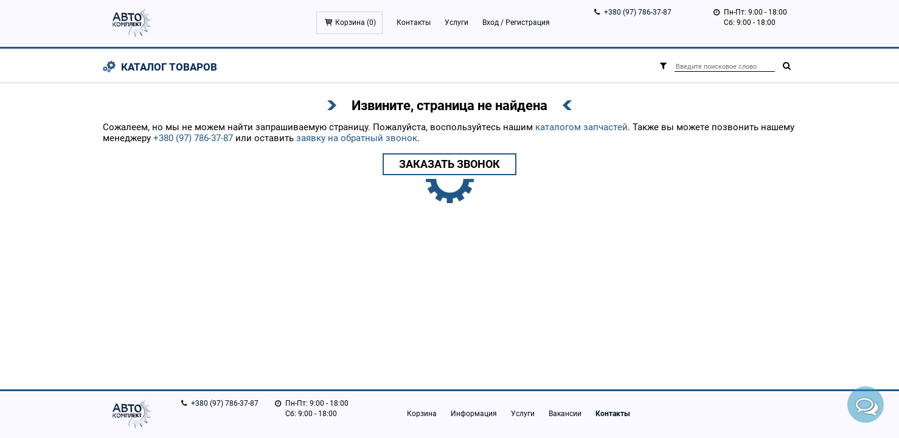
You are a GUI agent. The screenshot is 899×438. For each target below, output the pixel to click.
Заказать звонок (449, 164)
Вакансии (565, 413)
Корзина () (355, 22)
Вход (490, 22)
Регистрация (527, 22)
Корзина (422, 413)
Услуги (456, 22)
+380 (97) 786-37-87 (638, 12)
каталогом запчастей (581, 127)
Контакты (414, 22)
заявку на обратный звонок (356, 138)
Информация (474, 413)
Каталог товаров (169, 67)
